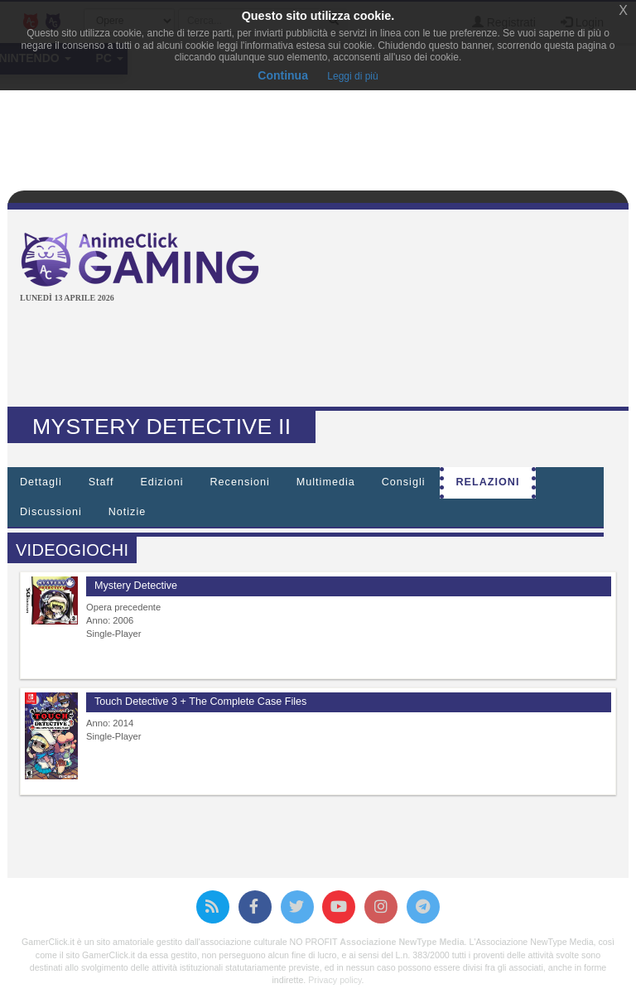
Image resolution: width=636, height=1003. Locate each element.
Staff (101, 482)
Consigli (404, 482)
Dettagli (41, 482)
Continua (283, 75)
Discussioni (51, 512)
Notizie (127, 512)
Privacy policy (334, 980)
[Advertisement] (321, 357)
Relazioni (488, 482)
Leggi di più (352, 76)
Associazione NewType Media (402, 942)
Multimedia (325, 482)
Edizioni (161, 482)
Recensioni (240, 482)
